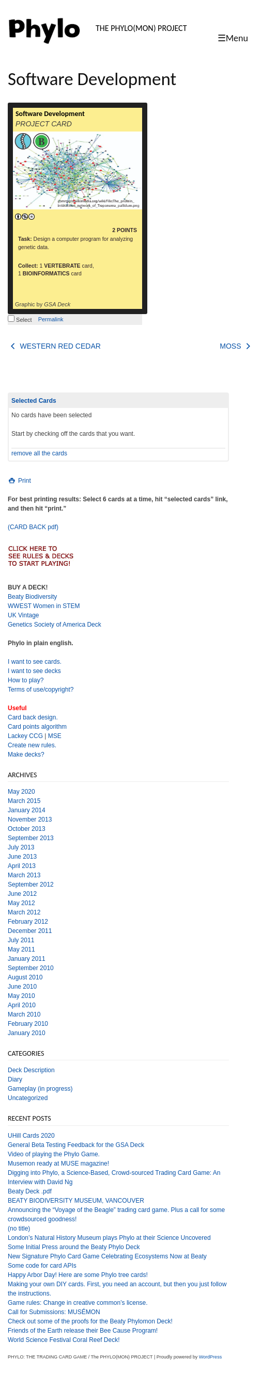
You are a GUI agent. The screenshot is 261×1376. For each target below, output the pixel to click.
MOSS (236, 346)
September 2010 (31, 968)
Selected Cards (33, 400)
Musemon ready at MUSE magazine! (58, 1163)
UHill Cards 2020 (31, 1135)
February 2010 (28, 1023)
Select (20, 320)
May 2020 (21, 791)
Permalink (51, 319)
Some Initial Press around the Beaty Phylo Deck (74, 1247)
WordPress (210, 1356)
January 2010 (26, 1033)
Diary (15, 1079)
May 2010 (21, 996)
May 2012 (21, 903)
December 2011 (30, 931)
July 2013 (21, 847)
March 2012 (24, 912)
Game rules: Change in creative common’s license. (78, 1302)
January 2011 (26, 958)
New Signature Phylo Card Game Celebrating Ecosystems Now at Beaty (107, 1256)
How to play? (25, 680)
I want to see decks (34, 671)
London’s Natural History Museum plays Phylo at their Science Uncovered (109, 1237)
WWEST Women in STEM (44, 606)
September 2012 (31, 884)
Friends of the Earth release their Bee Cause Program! (83, 1330)
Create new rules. (32, 745)
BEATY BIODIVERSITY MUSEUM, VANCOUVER (76, 1200)
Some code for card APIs (42, 1265)
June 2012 (22, 893)
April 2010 (22, 1005)
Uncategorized (28, 1098)
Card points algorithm (37, 726)
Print (19, 480)
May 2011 (21, 949)
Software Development (50, 113)
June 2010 (22, 986)
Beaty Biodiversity (32, 596)
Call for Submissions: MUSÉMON (54, 1312)
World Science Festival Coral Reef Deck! (64, 1340)
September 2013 (31, 838)
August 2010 (25, 977)
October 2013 (26, 828)
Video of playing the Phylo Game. (54, 1154)
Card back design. (33, 717)
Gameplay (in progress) (40, 1088)
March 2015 (24, 801)
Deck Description (31, 1070)
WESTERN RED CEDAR (54, 346)
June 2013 (22, 856)
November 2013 (30, 819)
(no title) (19, 1228)
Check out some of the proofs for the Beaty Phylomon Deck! (90, 1321)
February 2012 (28, 921)
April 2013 (22, 866)
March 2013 (24, 875)
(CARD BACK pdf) (33, 527)
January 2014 (26, 810)
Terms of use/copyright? (40, 689)
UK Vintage (23, 615)
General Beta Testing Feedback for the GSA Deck (76, 1145)
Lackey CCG (25, 736)
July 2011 (21, 940)
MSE (55, 736)
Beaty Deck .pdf (30, 1191)
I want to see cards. (35, 661)
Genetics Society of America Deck (54, 624)
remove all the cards (39, 453)
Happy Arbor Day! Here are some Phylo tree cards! (78, 1275)
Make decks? (26, 754)
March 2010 (24, 1014)
